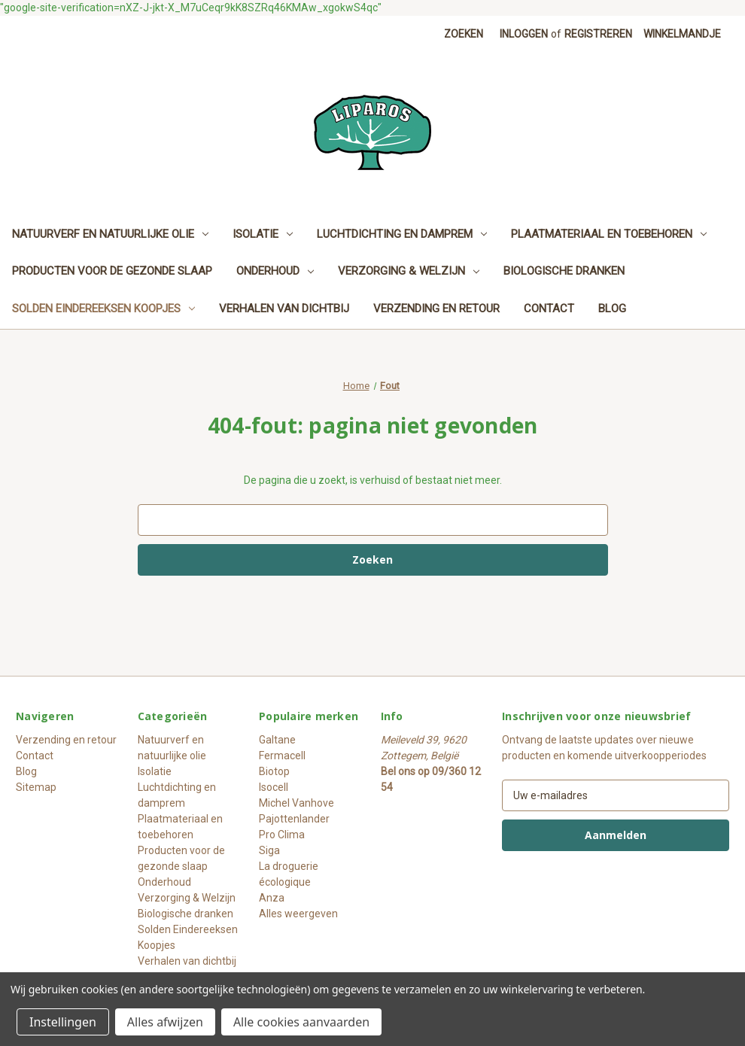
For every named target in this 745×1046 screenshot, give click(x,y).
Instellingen (62, 1022)
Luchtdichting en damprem (402, 234)
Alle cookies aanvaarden (301, 1022)
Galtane (277, 740)
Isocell (273, 787)
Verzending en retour (436, 308)
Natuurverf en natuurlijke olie (110, 234)
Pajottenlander (294, 819)
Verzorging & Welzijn (408, 271)
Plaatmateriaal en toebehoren (609, 234)
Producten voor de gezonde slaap (112, 271)
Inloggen (524, 34)
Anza (271, 898)
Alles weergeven (298, 914)
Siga (269, 850)
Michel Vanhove (296, 803)
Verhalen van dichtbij (284, 308)
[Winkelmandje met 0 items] (682, 34)
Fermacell (282, 756)
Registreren (598, 34)
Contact (549, 308)
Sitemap (36, 787)
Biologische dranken (564, 271)
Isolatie (263, 234)
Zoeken (463, 34)
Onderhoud (275, 271)
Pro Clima (282, 835)
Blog (612, 308)
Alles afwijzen (165, 1022)
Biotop (274, 771)
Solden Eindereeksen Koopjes (103, 308)
